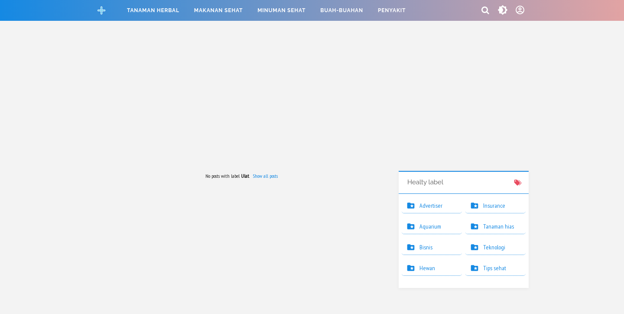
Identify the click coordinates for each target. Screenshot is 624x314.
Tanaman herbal (153, 10)
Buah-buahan (341, 10)
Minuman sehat (281, 10)
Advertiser (430, 205)
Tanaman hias (498, 226)
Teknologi (494, 247)
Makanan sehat (218, 10)
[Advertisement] (312, 97)
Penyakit (392, 10)
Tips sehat (494, 268)
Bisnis (425, 247)
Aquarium (430, 226)
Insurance (494, 205)
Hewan (427, 268)
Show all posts (265, 176)
